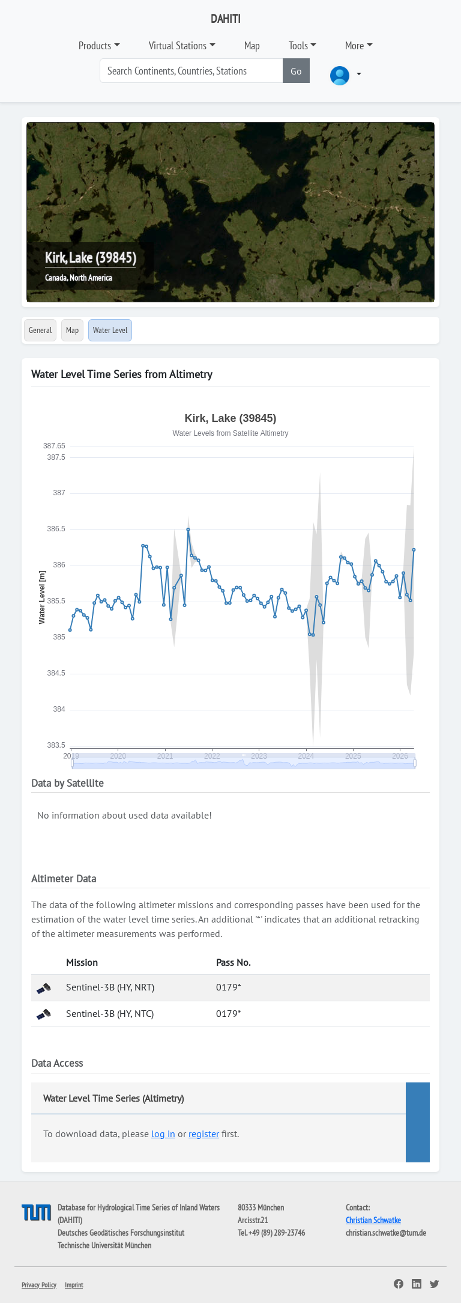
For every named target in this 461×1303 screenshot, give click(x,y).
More (354, 45)
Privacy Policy (39, 1284)
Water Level (110, 330)
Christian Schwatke (373, 1220)
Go (296, 71)
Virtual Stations (177, 45)
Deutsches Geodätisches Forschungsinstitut (121, 1232)
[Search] (191, 70)
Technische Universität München (104, 1245)
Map (252, 45)
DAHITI (226, 18)
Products (95, 45)
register (203, 1134)
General (40, 330)
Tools (298, 45)
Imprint (74, 1284)
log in (163, 1134)
